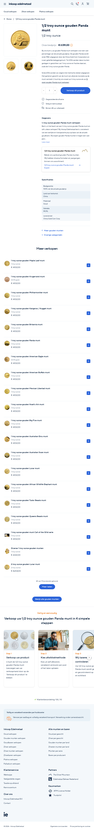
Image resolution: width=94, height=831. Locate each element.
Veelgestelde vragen (12, 779)
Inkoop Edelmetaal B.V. (13, 799)
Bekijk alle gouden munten (47, 599)
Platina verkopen (46, 11)
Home (8, 19)
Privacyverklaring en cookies (80, 826)
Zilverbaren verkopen (12, 755)
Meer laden (47, 586)
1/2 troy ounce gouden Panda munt (30, 19)
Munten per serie (55, 751)
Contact (7, 803)
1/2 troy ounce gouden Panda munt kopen (62, 166)
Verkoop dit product (75, 90)
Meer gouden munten (52, 230)
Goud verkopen (10, 11)
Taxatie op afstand (11, 783)
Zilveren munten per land (58, 746)
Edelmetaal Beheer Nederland (63, 779)
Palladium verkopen (12, 763)
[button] (89, 658)
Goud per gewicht (55, 734)
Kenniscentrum (10, 787)
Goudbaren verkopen (12, 742)
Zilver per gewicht (55, 738)
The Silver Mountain (59, 774)
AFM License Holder (59, 791)
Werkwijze (8, 774)
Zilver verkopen (28, 11)
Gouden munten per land (58, 742)
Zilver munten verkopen (13, 751)
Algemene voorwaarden (58, 826)
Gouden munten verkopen (14, 738)
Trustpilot (54, 795)
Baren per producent (56, 755)
